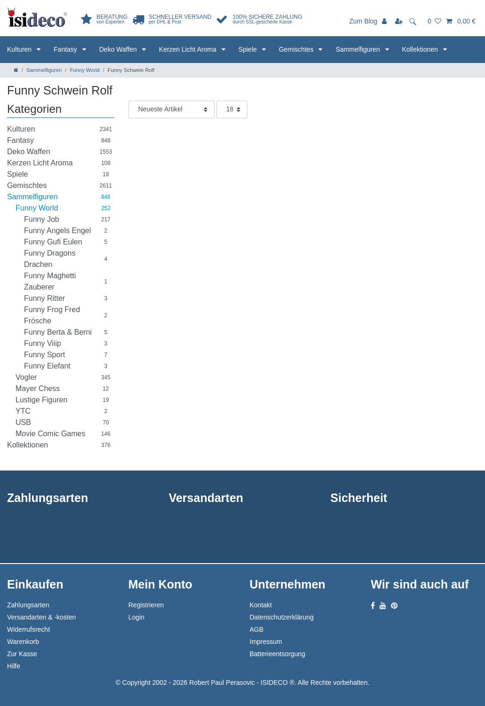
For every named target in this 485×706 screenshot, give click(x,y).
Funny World (84, 70)
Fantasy (66, 49)
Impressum (266, 641)
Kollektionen (421, 49)
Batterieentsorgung (277, 654)
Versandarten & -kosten (41, 617)
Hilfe (13, 666)
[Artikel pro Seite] (231, 109)
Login (136, 617)
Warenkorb (23, 641)
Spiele (249, 49)
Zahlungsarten (28, 605)
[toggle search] (415, 21)
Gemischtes (297, 49)
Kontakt (261, 605)
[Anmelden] (385, 21)
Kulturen (20, 49)
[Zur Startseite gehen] (16, 70)
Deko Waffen (119, 49)
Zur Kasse (22, 654)
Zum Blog (363, 21)
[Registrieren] (399, 21)
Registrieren (146, 605)
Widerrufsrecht (28, 629)
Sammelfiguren (358, 49)
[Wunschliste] (434, 21)
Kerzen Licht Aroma (188, 49)
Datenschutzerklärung (282, 617)
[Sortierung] (171, 109)
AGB (257, 629)
